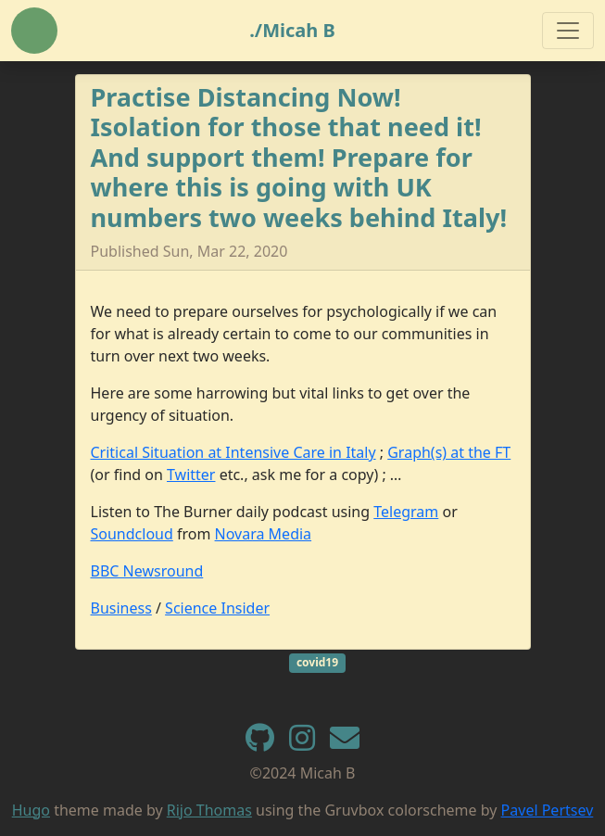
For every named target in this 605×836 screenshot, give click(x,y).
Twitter (191, 474)
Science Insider (217, 608)
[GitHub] (260, 743)
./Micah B (292, 30)
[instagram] (302, 743)
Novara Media (263, 534)
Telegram (405, 511)
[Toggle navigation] (568, 30)
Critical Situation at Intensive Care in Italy (233, 452)
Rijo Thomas (209, 810)
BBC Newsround (147, 571)
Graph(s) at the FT (448, 452)
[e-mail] (344, 743)
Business (121, 608)
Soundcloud (132, 534)
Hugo (31, 810)
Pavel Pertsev (547, 810)
